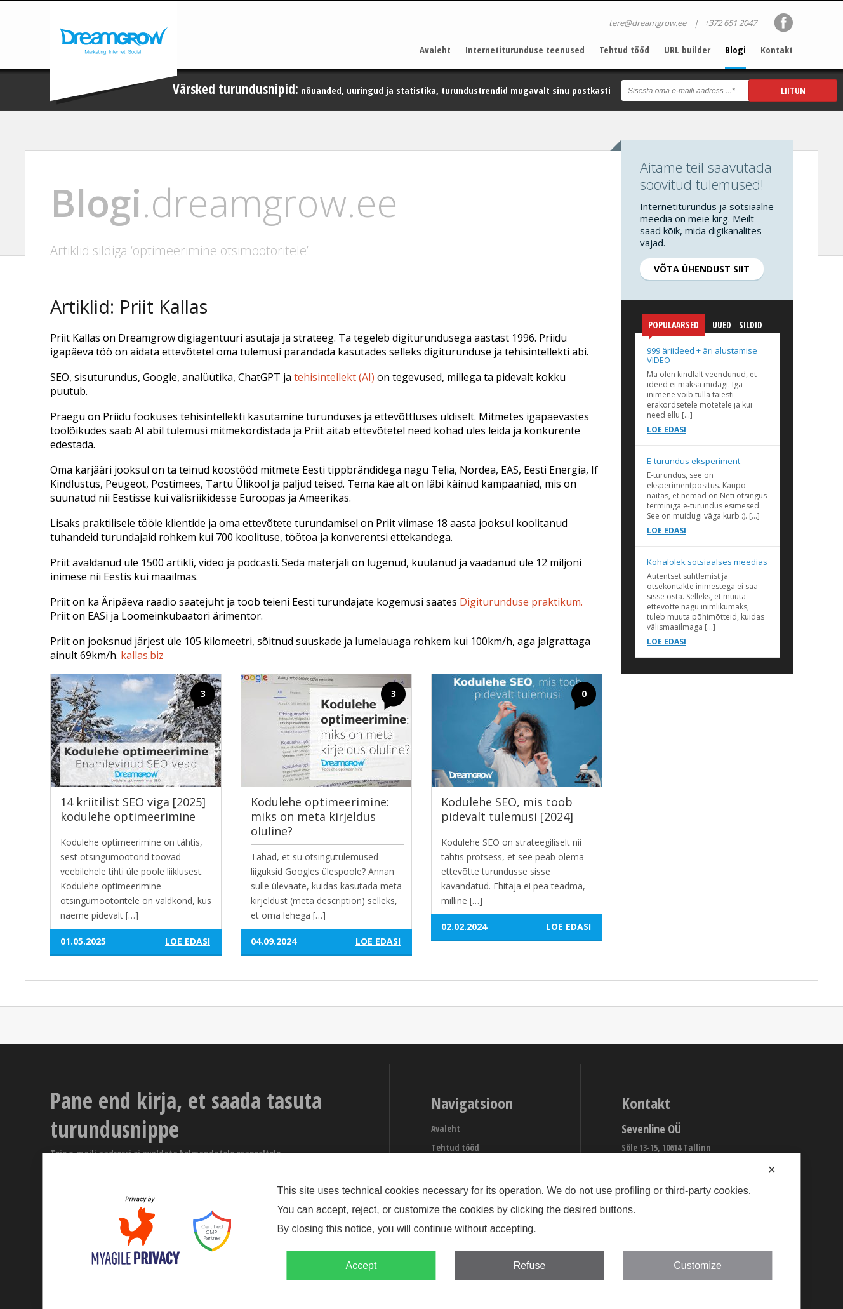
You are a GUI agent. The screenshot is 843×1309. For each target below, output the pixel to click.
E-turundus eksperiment (693, 461)
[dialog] (421, 1231)
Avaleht (435, 49)
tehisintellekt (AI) (334, 377)
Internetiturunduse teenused (525, 49)
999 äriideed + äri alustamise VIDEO (702, 355)
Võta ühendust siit (702, 269)
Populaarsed (673, 327)
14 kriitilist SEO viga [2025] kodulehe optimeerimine (133, 809)
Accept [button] (360, 1265)
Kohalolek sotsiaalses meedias (707, 562)
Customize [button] (698, 1265)
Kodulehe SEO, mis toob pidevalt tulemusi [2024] (507, 809)
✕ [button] (771, 1169)
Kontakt (776, 49)
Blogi (735, 49)
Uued (721, 325)
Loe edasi (666, 429)
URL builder (687, 49)
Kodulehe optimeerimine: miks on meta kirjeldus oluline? (320, 816)
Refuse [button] (530, 1265)
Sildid (750, 325)
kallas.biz (142, 655)
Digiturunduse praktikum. (521, 602)
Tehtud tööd (624, 49)
